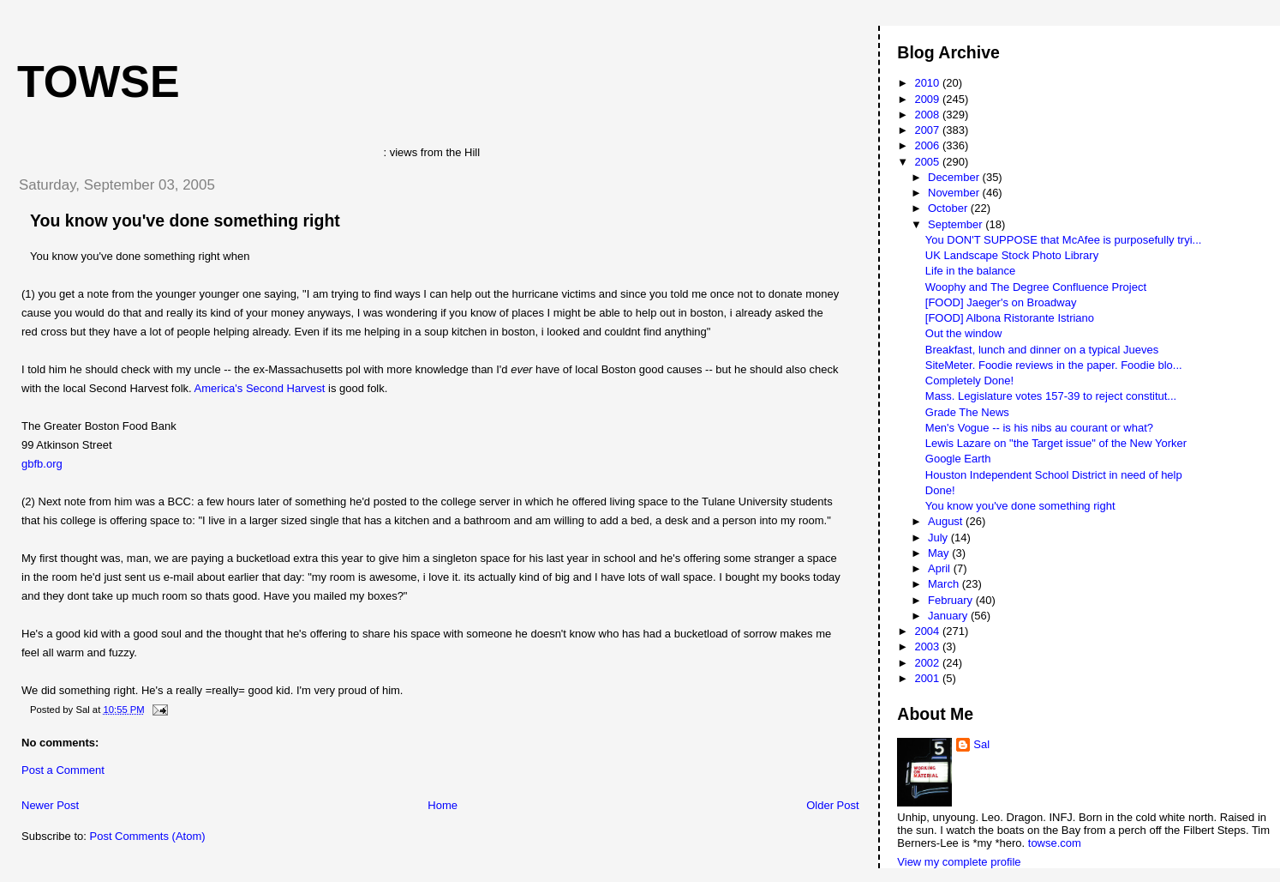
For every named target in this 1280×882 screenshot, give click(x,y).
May (940, 553)
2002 (928, 662)
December (955, 177)
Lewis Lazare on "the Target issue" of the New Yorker (1056, 443)
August (947, 521)
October (949, 208)
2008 (928, 114)
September (956, 224)
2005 (928, 161)
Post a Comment (63, 770)
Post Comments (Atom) (148, 836)
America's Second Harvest (260, 388)
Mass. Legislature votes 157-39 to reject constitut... (1050, 396)
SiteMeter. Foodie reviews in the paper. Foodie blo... (1053, 365)
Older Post (832, 805)
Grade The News (967, 412)
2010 (928, 82)
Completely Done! (969, 380)
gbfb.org (42, 463)
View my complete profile (958, 861)
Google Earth (958, 458)
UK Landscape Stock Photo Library (1011, 255)
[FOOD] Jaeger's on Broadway (1001, 302)
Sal (981, 744)
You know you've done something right (185, 220)
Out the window (963, 333)
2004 (928, 631)
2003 (928, 646)
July (939, 537)
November (955, 192)
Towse (98, 81)
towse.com (1054, 843)
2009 (928, 99)
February (952, 600)
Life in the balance (970, 270)
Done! (940, 490)
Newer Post (50, 805)
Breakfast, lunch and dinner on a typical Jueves (1041, 349)
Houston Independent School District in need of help (1053, 474)
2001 (928, 678)
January (949, 615)
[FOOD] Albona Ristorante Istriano (1009, 317)
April (941, 568)
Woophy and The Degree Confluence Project (1035, 287)
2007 (928, 130)
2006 (928, 145)
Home (443, 805)
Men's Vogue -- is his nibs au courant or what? (1039, 427)
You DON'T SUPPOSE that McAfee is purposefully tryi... (1063, 239)
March (945, 583)
